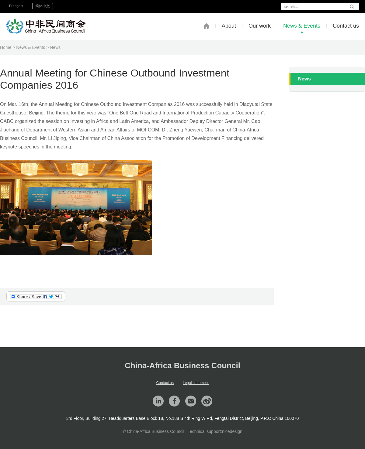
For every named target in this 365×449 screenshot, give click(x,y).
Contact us (346, 26)
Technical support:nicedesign (215, 431)
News (55, 47)
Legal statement (196, 383)
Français (16, 6)
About (229, 26)
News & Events (301, 26)
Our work (260, 26)
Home (5, 47)
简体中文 (42, 6)
